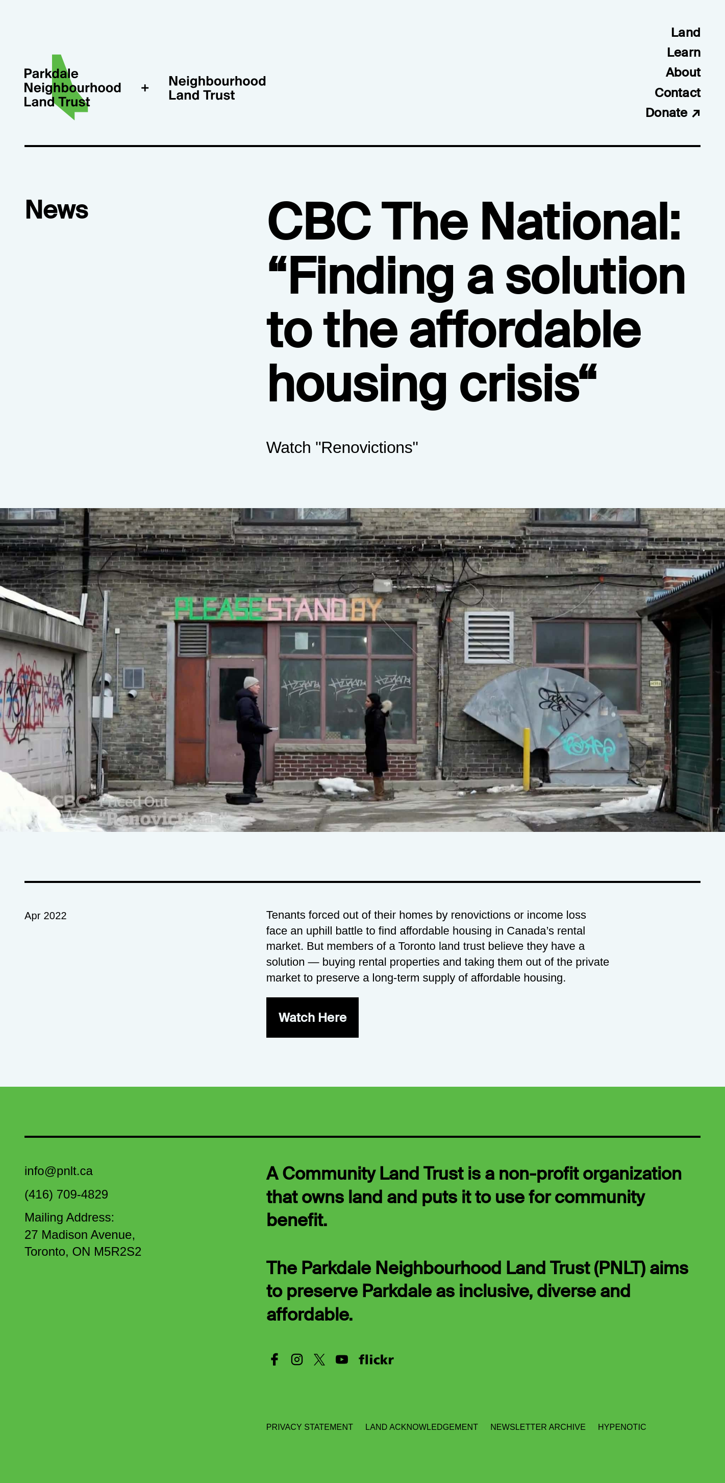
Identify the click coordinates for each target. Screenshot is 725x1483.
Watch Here (312, 1017)
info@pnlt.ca (58, 1171)
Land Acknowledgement (421, 1427)
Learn (684, 52)
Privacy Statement (309, 1427)
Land (686, 32)
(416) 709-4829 (66, 1194)
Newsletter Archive (538, 1427)
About (683, 72)
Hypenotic (622, 1427)
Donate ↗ (673, 113)
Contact (678, 93)
